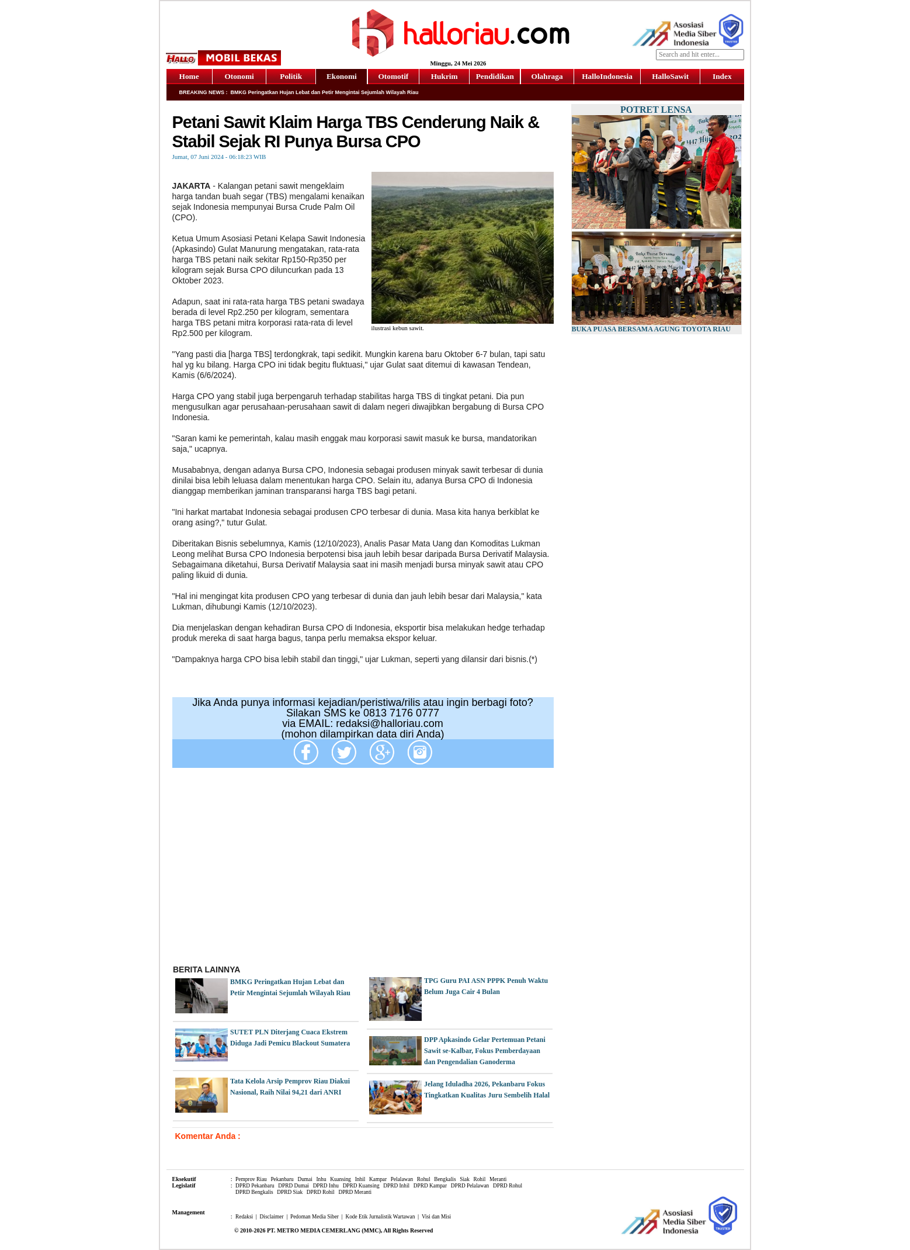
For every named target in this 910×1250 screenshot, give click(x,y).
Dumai (304, 1179)
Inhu (322, 1179)
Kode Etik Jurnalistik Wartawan (380, 1217)
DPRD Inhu (326, 1186)
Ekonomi (342, 76)
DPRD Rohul (507, 1186)
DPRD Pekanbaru (255, 1186)
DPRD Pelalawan (470, 1186)
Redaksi (244, 1217)
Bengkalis (445, 1179)
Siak (465, 1179)
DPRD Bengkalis (254, 1192)
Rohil (479, 1179)
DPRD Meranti (354, 1192)
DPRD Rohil (321, 1192)
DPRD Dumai (293, 1186)
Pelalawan (402, 1179)
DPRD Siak (290, 1192)
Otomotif (393, 76)
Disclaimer (272, 1217)
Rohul (423, 1179)
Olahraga (547, 76)
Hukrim (444, 76)
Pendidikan (495, 76)
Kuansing (340, 1179)
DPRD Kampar (430, 1186)
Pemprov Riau (251, 1179)
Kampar (378, 1179)
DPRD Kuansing (361, 1186)
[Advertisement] (363, 871)
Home (189, 76)
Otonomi (238, 76)
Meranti (498, 1179)
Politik (291, 76)
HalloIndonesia (607, 76)
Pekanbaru (281, 1179)
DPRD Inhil (396, 1186)
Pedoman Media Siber (314, 1217)
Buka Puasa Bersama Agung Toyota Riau (651, 329)
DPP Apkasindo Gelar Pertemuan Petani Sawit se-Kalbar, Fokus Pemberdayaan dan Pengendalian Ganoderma (485, 1051)
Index (722, 76)
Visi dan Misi (436, 1217)
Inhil (360, 1179)
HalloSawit (670, 76)
